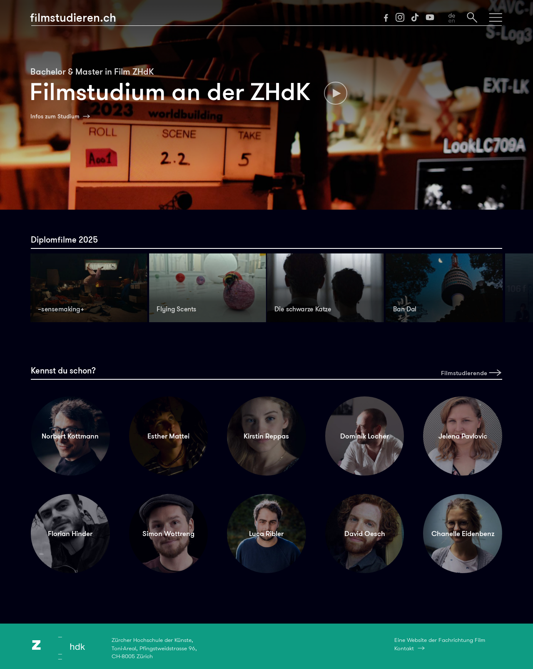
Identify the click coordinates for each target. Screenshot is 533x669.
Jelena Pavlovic (462, 436)
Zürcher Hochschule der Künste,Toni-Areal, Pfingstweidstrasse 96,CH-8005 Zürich (154, 648)
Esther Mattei (168, 436)
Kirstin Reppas (266, 436)
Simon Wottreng (168, 534)
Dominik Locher (364, 436)
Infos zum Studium (55, 116)
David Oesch (364, 534)
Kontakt (404, 648)
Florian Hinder (70, 534)
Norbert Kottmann (70, 436)
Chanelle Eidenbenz (462, 534)
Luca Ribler (266, 534)
